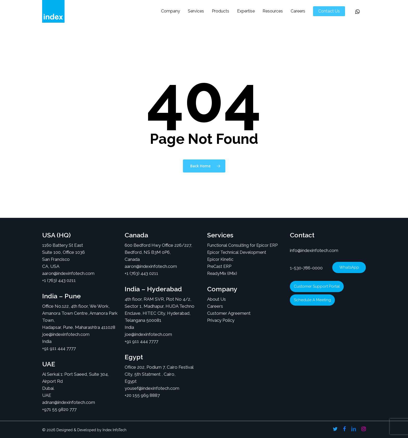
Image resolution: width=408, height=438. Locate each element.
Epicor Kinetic (220, 259)
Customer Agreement (229, 313)
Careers (215, 306)
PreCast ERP (219, 266)
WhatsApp (349, 267)
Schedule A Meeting (312, 300)
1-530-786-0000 (306, 267)
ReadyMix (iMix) (222, 273)
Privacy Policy (220, 320)
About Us (216, 299)
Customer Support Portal (317, 286)
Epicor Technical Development (236, 252)
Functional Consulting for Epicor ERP (242, 245)
